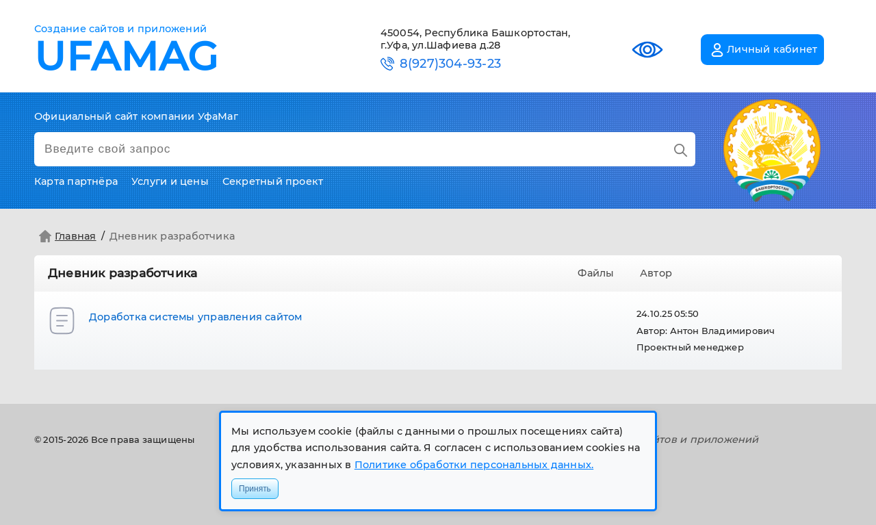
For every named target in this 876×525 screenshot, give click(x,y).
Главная (66, 236)
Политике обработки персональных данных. (474, 465)
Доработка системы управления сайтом (195, 317)
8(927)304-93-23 (450, 64)
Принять (255, 489)
